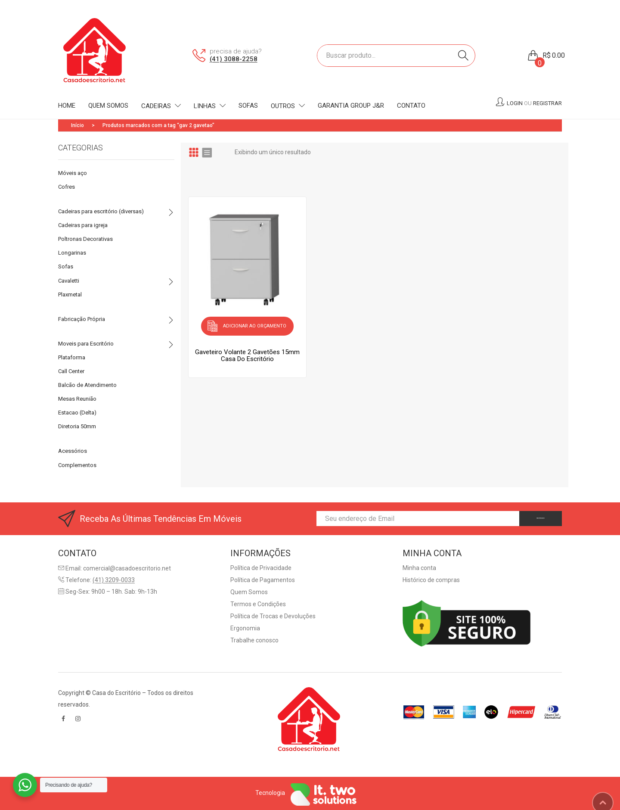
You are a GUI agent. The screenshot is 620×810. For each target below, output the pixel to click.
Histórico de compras (431, 579)
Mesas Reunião (77, 399)
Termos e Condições (258, 604)
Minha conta (419, 567)
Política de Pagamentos (262, 579)
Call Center (71, 371)
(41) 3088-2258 (233, 59)
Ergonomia (245, 628)
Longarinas (72, 252)
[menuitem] (66, 106)
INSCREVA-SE (527, 518)
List (206, 152)
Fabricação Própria (81, 319)
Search (463, 55)
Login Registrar (534, 103)
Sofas (65, 266)
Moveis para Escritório (86, 343)
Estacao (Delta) (77, 412)
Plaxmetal (70, 294)
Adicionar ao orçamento (254, 324)
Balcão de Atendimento (87, 385)
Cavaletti (68, 280)
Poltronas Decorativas (85, 239)
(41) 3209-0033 (114, 579)
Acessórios (72, 451)
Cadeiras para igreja (83, 225)
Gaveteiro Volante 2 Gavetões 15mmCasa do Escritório (247, 351)
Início (77, 125)
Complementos (77, 465)
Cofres (66, 187)
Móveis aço (72, 173)
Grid (193, 152)
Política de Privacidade (260, 567)
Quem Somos (249, 592)
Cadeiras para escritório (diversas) (101, 211)
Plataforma (71, 357)
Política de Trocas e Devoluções (273, 616)
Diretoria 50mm (77, 426)
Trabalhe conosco (254, 640)
